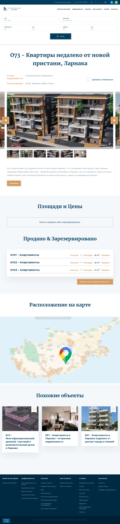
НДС (42, 490)
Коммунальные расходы (49, 500)
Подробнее (14, 183)
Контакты (114, 9)
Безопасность (84, 497)
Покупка (88, 9)
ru (92, 2)
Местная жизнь (84, 490)
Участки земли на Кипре (29, 498)
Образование (83, 500)
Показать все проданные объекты (94, 282)
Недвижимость (77, 9)
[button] (5, 120)
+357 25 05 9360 (81, 2)
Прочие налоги (46, 493)
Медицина (82, 503)
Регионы (82, 493)
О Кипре (106, 9)
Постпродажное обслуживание (46, 504)
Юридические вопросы (48, 486)
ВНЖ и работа (97, 9)
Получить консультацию (63, 2)
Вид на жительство (66, 483)
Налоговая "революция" (49, 508)
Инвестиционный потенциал (85, 507)
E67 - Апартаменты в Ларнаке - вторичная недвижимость (58, 438)
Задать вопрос (103, 486)
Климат (81, 486)
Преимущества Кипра (86, 483)
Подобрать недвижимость (107, 490)
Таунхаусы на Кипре (28, 495)
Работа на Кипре (65, 486)
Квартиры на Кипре (27, 488)
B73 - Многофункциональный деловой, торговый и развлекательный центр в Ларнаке (20, 441)
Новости (82, 512)
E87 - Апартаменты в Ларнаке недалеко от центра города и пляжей (99, 438)
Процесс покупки (46, 483)
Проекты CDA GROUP (63, 9)
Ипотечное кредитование (49, 497)
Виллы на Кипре (26, 491)
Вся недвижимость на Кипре (28, 483)
